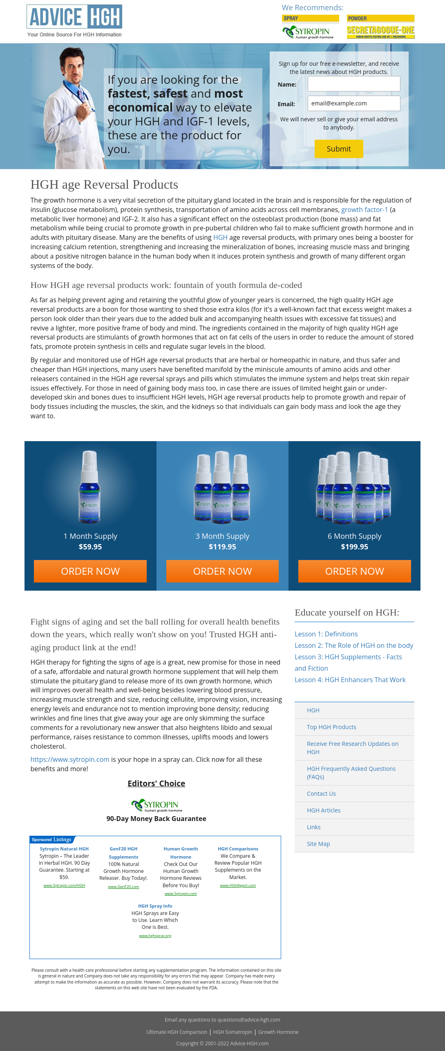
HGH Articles (323, 810)
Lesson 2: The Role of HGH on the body (354, 645)
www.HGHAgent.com (238, 885)
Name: (287, 84)
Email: (286, 104)
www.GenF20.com (123, 886)
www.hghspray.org (155, 935)
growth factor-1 (364, 209)
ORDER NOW (90, 571)
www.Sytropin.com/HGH (64, 885)
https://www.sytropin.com (70, 759)
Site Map (318, 844)
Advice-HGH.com (249, 1043)
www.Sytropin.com (181, 893)
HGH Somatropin (232, 1032)
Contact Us (321, 793)
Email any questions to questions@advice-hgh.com (222, 1019)
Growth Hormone (278, 1032)
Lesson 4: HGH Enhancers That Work (350, 679)
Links (313, 827)
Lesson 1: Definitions (326, 633)
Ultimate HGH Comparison (176, 1032)
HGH (220, 237)
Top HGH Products (331, 727)
